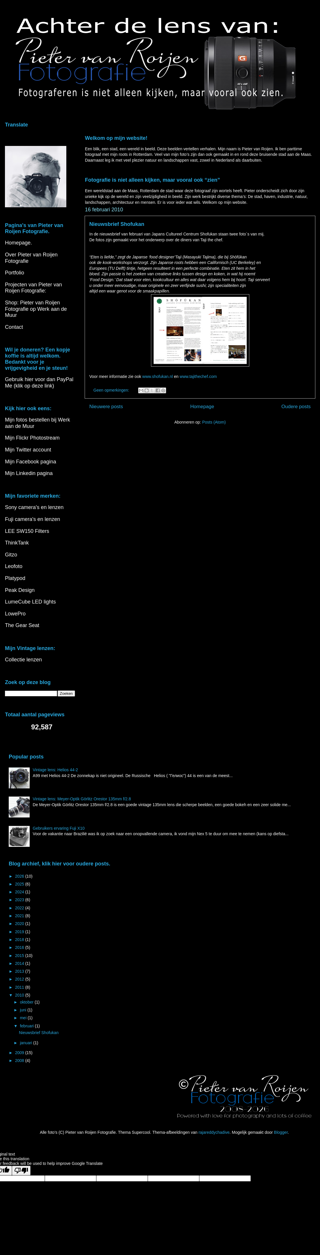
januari (26, 1042)
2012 (20, 979)
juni (23, 1010)
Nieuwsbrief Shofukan (116, 224)
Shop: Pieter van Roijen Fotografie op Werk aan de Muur (36, 309)
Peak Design (20, 590)
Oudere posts (296, 406)
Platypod (15, 578)
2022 (20, 908)
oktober (27, 1002)
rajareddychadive (214, 1132)
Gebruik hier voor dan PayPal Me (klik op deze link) (39, 382)
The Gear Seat (22, 625)
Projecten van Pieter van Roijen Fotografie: (33, 288)
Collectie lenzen (23, 660)
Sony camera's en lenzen (34, 507)
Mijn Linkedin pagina (29, 473)
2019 (20, 931)
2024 (20, 892)
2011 (20, 987)
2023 (20, 899)
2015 (20, 955)
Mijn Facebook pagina (30, 462)
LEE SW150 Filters (27, 531)
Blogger (281, 1132)
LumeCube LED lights (30, 602)
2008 (20, 1060)
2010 (20, 995)
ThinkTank (17, 543)
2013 (20, 971)
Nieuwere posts (106, 406)
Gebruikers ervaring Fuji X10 (59, 828)
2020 (20, 923)
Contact (14, 327)
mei (23, 1017)
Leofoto (13, 566)
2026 (20, 876)
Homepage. (18, 243)
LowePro (15, 614)
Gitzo (11, 555)
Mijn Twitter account (28, 450)
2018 (20, 939)
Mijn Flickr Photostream (32, 438)
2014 (20, 963)
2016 (20, 947)
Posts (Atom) (214, 422)
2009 (20, 1052)
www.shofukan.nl (157, 376)
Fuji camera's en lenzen (32, 519)
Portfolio (14, 273)
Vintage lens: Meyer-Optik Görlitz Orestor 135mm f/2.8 (82, 799)
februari (27, 1026)
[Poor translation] (21, 1170)
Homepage (202, 406)
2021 (20, 915)
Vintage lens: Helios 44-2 (55, 769)
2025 (20, 884)
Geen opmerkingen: (111, 390)
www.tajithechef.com (198, 376)
